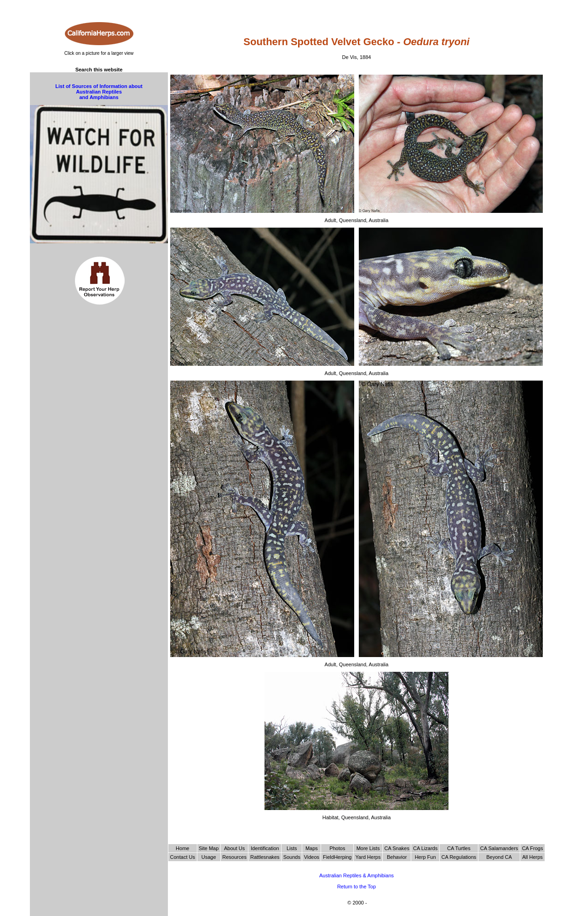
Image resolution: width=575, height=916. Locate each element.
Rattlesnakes (265, 857)
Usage (208, 857)
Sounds (291, 857)
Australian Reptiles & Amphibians (356, 875)
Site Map (208, 848)
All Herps (532, 857)
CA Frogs (532, 848)
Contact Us (182, 857)
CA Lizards (425, 848)
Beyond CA (499, 857)
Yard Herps (368, 857)
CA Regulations (458, 857)
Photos (337, 848)
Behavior (397, 857)
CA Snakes (397, 848)
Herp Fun (425, 857)
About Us (234, 848)
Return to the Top (356, 886)
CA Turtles (459, 848)
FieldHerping (337, 857)
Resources (234, 857)
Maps (311, 848)
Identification (265, 848)
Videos (311, 857)
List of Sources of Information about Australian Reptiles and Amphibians (98, 91)
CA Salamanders (499, 848)
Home (182, 848)
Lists (292, 848)
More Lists (368, 848)
